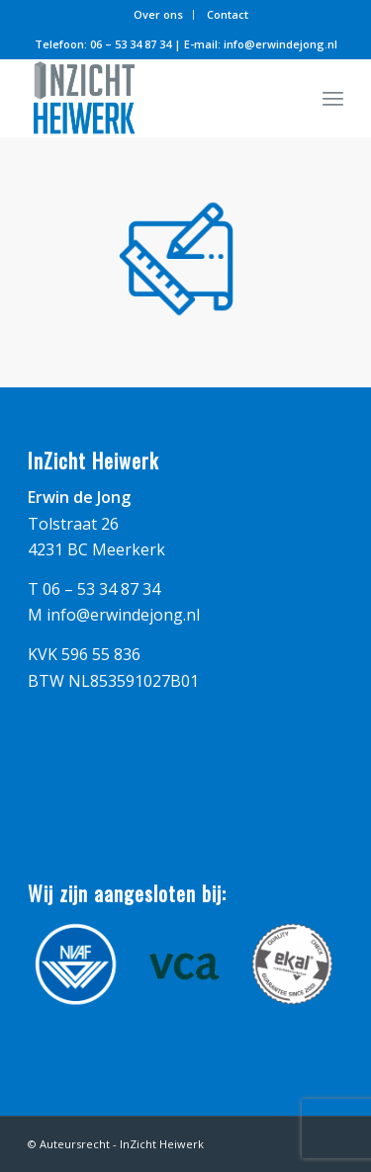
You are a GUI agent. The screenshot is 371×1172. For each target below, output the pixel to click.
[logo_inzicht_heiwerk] (154, 97)
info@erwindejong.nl (280, 44)
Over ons (158, 14)
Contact (227, 14)
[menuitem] (159, 15)
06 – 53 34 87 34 (130, 44)
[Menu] (333, 98)
